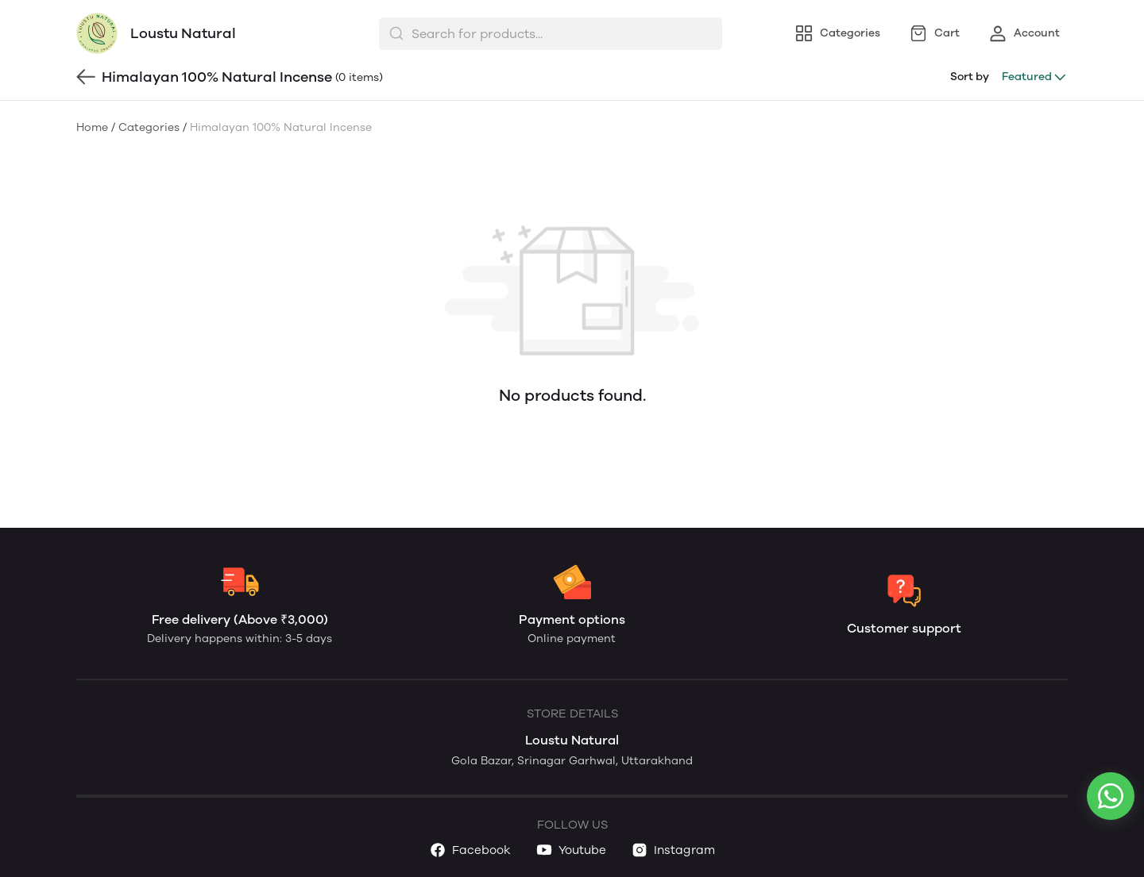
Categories (149, 127)
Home (92, 127)
